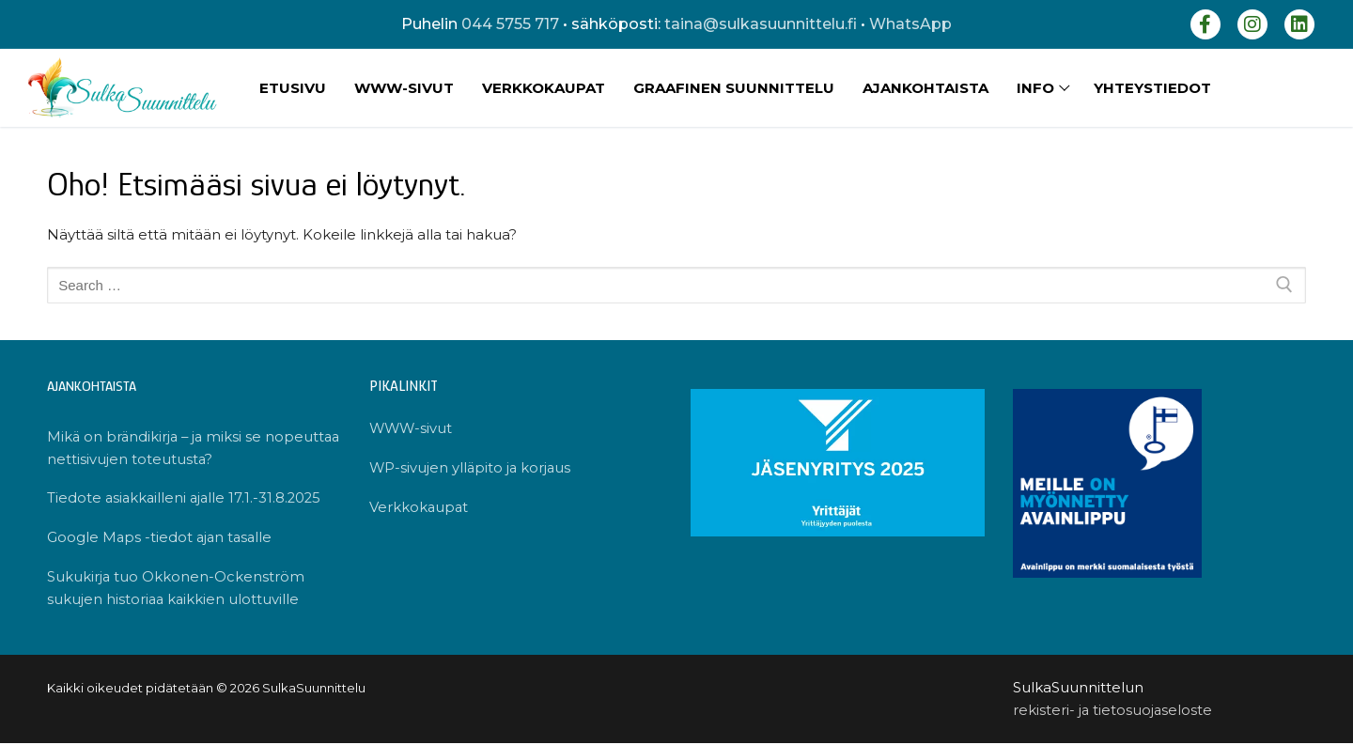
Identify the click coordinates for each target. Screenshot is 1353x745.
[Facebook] (1205, 24)
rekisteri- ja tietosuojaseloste (1113, 712)
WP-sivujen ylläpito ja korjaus (471, 468)
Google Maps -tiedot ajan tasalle (161, 539)
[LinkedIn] (1299, 24)
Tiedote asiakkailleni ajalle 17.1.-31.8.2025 (187, 499)
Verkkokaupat (419, 509)
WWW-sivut (412, 429)
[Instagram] (1252, 24)
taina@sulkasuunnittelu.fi (760, 24)
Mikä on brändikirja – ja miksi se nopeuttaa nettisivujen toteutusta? (170, 448)
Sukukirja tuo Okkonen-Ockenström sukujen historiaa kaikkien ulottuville (176, 590)
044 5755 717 (510, 24)
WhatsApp (910, 24)
